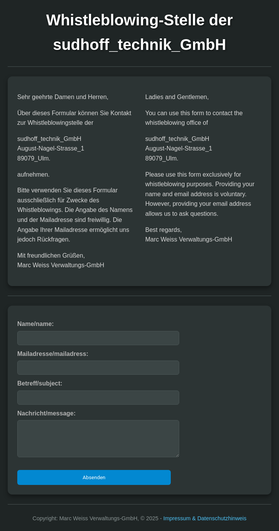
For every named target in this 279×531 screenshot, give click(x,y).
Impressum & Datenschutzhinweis (204, 518)
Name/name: (35, 324)
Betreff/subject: (39, 383)
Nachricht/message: (46, 413)
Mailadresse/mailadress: (52, 354)
